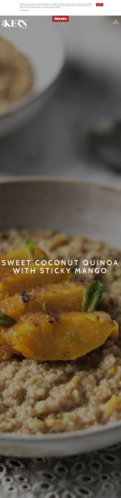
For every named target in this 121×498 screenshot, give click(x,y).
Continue (99, 4)
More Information (24, 10)
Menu (116, 22)
